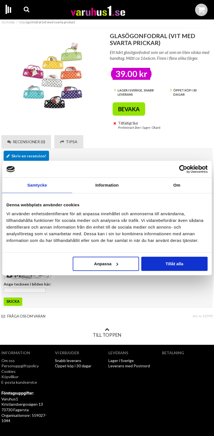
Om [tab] (176, 185)
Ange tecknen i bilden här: (27, 284)
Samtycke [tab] (37, 185)
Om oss (8, 360)
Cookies (8, 371)
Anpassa (106, 263)
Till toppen (107, 332)
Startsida (7, 22)
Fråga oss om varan (23, 316)
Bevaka (129, 109)
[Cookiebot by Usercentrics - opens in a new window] (183, 169)
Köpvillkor (10, 376)
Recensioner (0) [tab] (26, 141)
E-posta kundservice (19, 382)
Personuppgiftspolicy (20, 365)
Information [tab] (107, 185)
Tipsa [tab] (68, 141)
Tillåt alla (174, 263)
